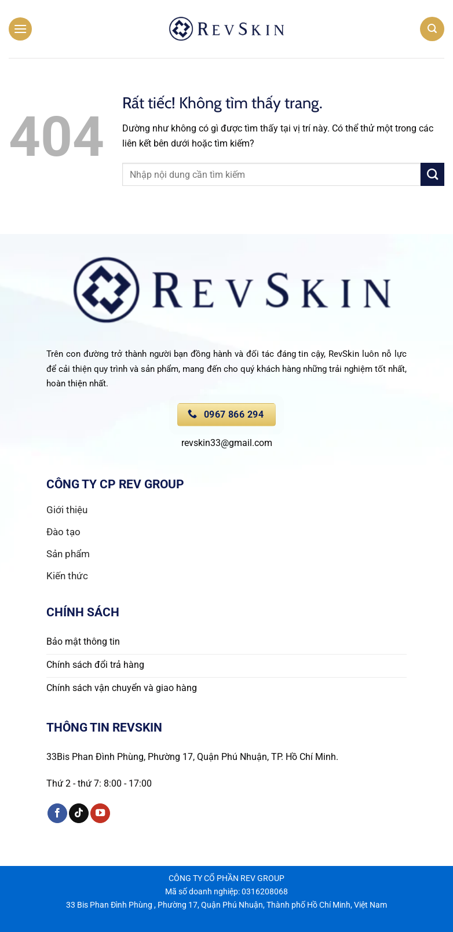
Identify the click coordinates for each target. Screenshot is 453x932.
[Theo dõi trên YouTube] (100, 813)
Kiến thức (67, 576)
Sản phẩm (68, 554)
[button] (20, 29)
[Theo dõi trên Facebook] (57, 813)
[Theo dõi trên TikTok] (79, 813)
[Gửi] (432, 174)
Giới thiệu (66, 510)
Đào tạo (64, 532)
